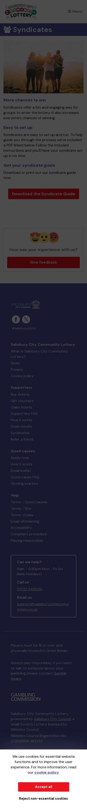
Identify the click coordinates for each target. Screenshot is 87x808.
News (15, 363)
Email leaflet (21, 470)
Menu (75, 11)
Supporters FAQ (24, 413)
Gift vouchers (22, 400)
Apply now (20, 457)
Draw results (21, 426)
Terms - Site (21, 508)
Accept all (43, 787)
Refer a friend (22, 439)
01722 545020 (29, 589)
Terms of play (22, 514)
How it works (21, 419)
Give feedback (43, 262)
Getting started (24, 483)
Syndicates (20, 432)
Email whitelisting (25, 521)
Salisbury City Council (52, 718)
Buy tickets (20, 394)
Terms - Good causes (29, 502)
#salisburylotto (24, 328)
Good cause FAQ (25, 477)
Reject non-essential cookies (43, 798)
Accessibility (21, 527)
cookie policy (46, 772)
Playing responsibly (27, 540)
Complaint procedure (29, 534)
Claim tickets (21, 407)
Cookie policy (22, 375)
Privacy (17, 369)
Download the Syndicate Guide (43, 194)
